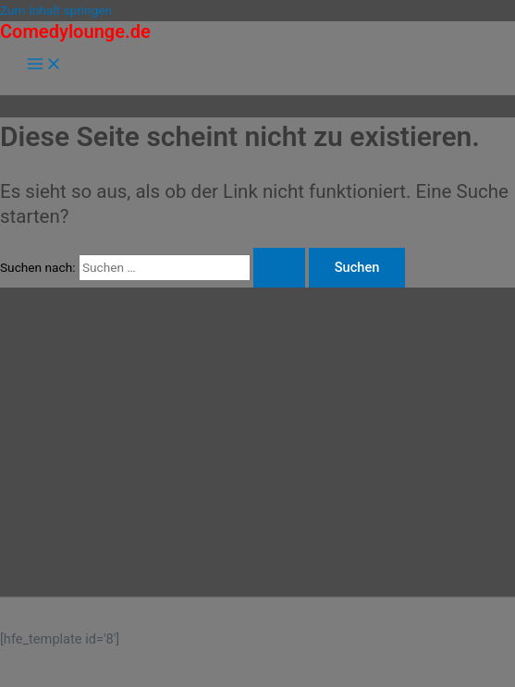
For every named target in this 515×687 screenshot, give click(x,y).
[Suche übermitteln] (279, 268)
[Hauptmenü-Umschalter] (44, 65)
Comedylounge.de (75, 31)
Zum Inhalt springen (56, 10)
